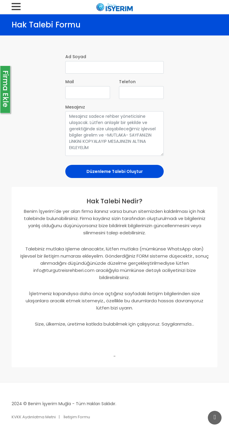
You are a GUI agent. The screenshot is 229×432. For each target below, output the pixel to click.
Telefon (127, 82)
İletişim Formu (77, 417)
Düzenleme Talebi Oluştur (114, 171)
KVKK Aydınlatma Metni (34, 417)
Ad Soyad (75, 57)
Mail (69, 82)
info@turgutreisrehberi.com (64, 270)
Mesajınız (75, 107)
